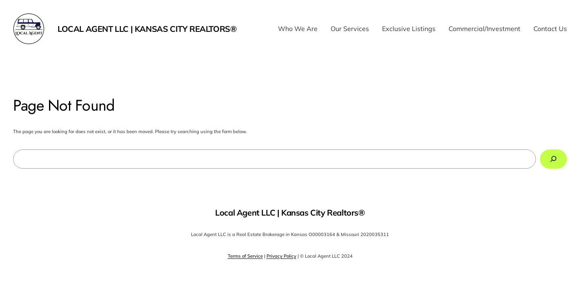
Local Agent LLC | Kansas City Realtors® (147, 29)
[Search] (553, 159)
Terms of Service (245, 256)
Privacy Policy (281, 256)
